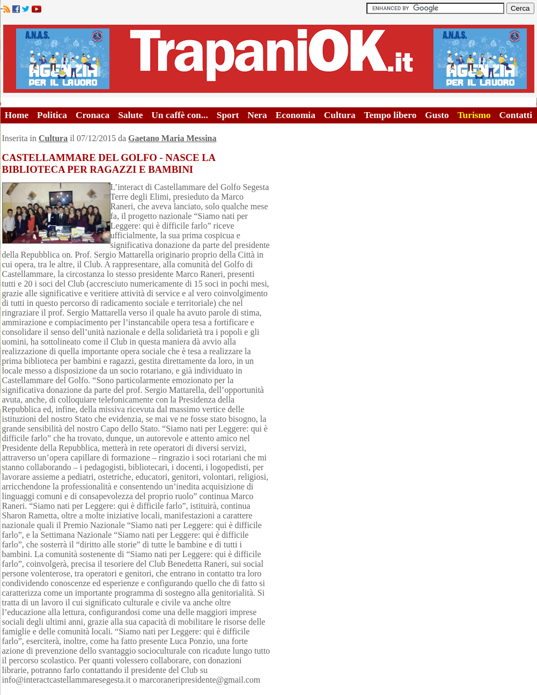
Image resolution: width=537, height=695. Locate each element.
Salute (130, 115)
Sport (228, 115)
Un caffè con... (179, 115)
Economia (295, 115)
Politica (52, 115)
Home (16, 115)
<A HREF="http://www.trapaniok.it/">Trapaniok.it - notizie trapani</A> (268, 59)
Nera (257, 115)
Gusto (436, 115)
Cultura (340, 115)
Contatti (516, 115)
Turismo (474, 115)
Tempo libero (390, 115)
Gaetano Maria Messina (172, 138)
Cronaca (92, 115)
